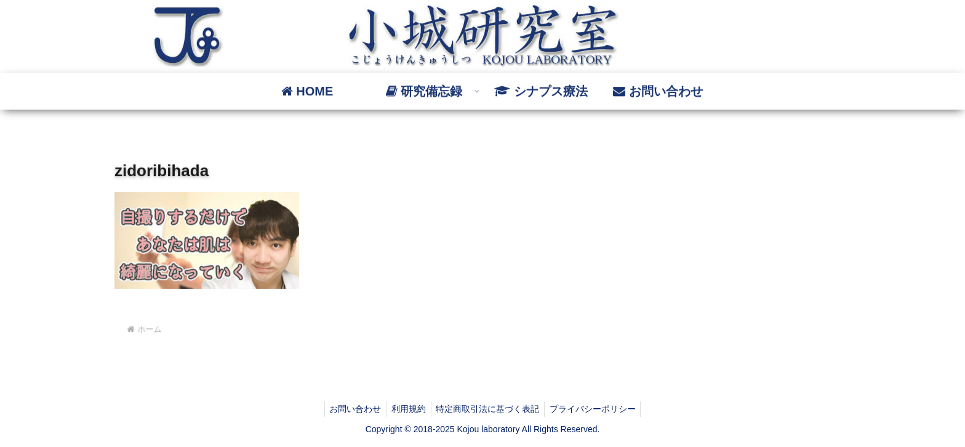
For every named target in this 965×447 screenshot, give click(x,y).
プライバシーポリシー (597, 409)
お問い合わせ (351, 409)
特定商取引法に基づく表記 (489, 409)
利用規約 (407, 409)
